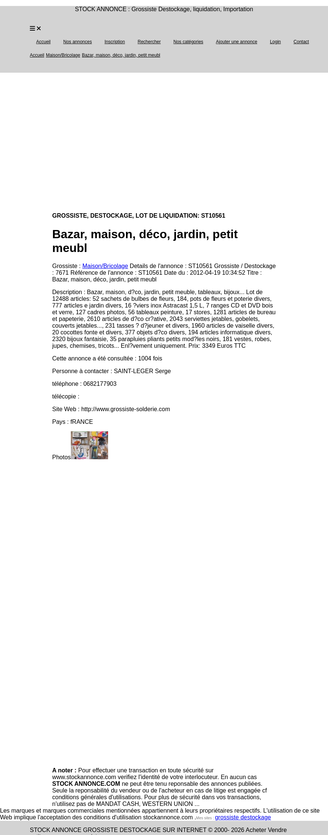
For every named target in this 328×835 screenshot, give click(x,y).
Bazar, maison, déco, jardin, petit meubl (121, 55)
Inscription (114, 41)
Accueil (43, 41)
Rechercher (149, 41)
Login (275, 41)
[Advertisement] (70, 142)
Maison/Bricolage (63, 55)
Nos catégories (188, 41)
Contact (301, 41)
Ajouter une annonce (236, 41)
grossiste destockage (243, 817)
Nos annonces (77, 41)
